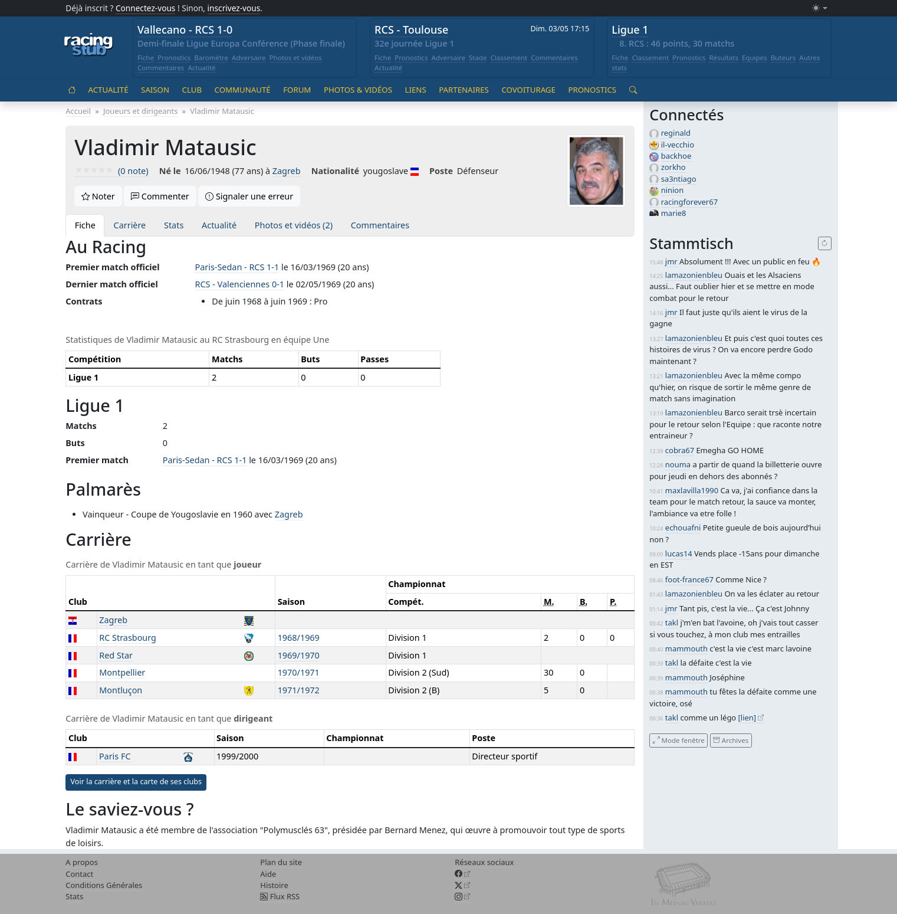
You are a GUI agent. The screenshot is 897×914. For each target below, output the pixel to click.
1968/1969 (299, 637)
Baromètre (211, 57)
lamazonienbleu (693, 275)
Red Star (116, 655)
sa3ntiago (678, 178)
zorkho (673, 167)
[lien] (747, 717)
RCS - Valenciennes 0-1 (239, 284)
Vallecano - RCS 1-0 (184, 29)
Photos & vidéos (358, 89)
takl (671, 622)
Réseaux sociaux (484, 862)
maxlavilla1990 (691, 490)
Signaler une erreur (249, 196)
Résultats (723, 57)
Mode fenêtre (679, 740)
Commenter (160, 196)
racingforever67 (689, 201)
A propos (81, 862)
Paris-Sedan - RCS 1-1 (237, 267)
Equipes (754, 57)
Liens (415, 89)
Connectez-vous (146, 8)
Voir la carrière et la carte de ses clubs (136, 782)
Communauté (243, 89)
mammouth (686, 648)
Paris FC (115, 756)
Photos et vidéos (296, 57)
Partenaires (464, 89)
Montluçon (120, 690)
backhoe (676, 155)
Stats (173, 225)
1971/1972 (299, 690)
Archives (730, 740)
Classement (508, 57)
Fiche (145, 57)
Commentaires (161, 67)
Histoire (274, 885)
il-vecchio (677, 144)
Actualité (201, 67)
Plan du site (281, 862)
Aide (268, 874)
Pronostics (173, 57)
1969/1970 (299, 655)
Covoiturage (528, 89)
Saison (155, 89)
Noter (98, 196)
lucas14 (678, 553)
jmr (671, 261)
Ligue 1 (630, 29)
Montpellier (122, 672)
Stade (478, 57)
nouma (678, 464)
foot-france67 (689, 579)
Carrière (130, 225)
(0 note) (111, 170)
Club (192, 89)
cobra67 (679, 450)
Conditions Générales (103, 885)
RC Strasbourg (127, 637)
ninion (672, 190)
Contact (79, 874)
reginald (676, 132)
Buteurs (783, 57)
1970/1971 (299, 672)
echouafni (683, 527)
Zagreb (286, 170)
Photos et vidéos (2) (294, 225)
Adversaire (249, 57)
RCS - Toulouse (411, 29)
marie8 (673, 213)
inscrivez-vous (234, 8)
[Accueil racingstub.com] (89, 45)
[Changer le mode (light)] (820, 8)
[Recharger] (825, 244)
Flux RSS (280, 896)
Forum (297, 89)
